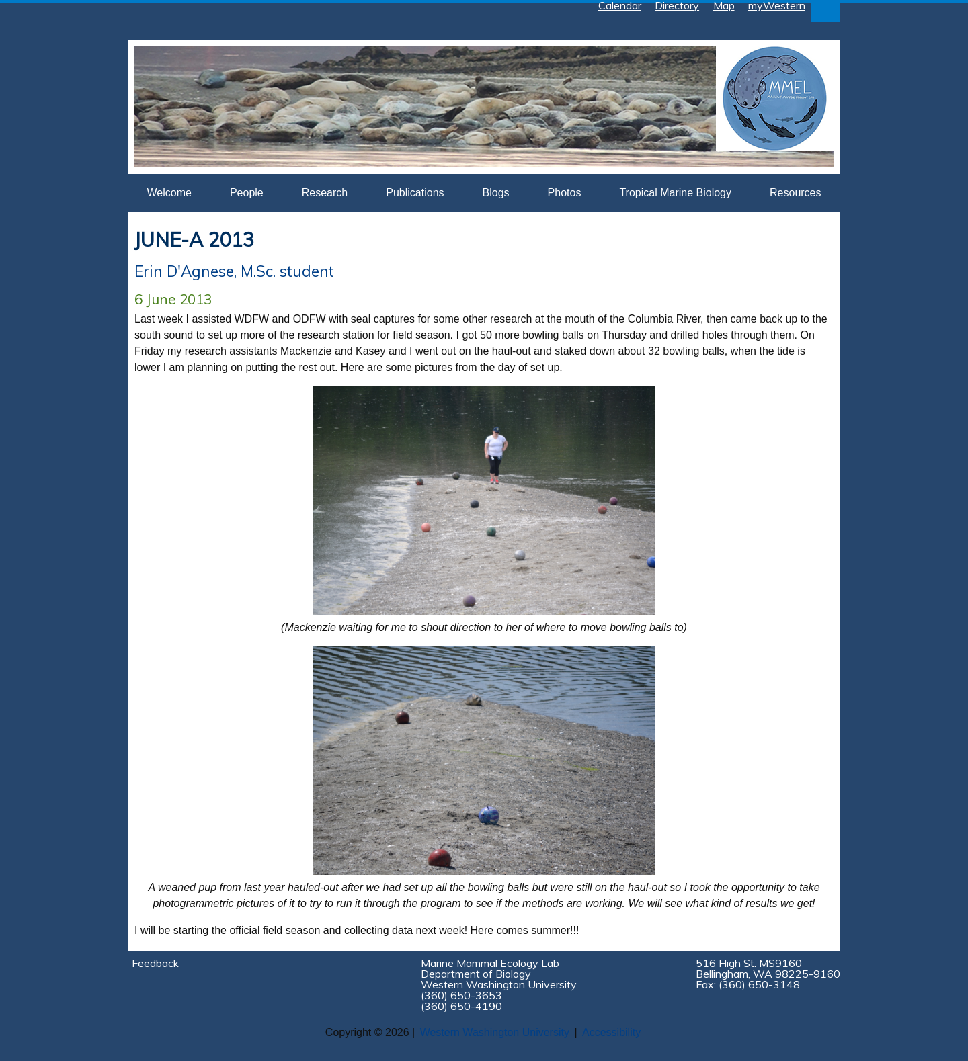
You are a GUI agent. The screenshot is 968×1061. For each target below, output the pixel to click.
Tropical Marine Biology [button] (675, 192)
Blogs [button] (496, 192)
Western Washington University (494, 1032)
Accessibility (611, 1032)
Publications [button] (415, 192)
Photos (564, 192)
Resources (795, 192)
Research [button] (325, 192)
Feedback (155, 963)
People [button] (247, 192)
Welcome (169, 192)
